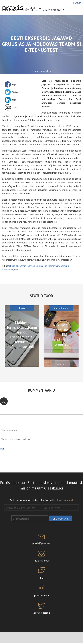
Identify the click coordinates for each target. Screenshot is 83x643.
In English (77, 3)
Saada (14, 107)
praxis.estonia (41, 591)
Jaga (14, 84)
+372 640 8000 (41, 556)
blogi (41, 573)
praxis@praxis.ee (41, 538)
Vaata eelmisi (66, 500)
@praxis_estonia (41, 608)
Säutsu (15, 92)
